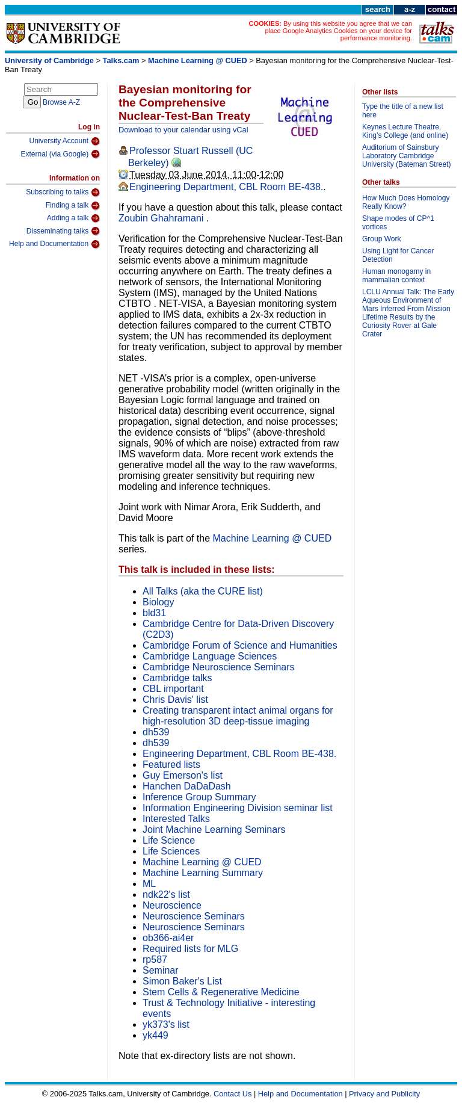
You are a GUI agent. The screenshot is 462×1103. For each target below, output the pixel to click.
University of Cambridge (49, 60)
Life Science (169, 840)
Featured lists (171, 764)
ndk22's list (166, 894)
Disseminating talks (63, 231)
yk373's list (166, 1024)
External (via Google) (60, 154)
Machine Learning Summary (203, 873)
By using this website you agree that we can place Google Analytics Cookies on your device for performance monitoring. (338, 31)
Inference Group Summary (199, 797)
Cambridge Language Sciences (210, 656)
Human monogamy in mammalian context (396, 275)
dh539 (156, 732)
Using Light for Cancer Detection (398, 255)
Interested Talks (176, 819)
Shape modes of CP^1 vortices (398, 222)
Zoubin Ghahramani (162, 218)
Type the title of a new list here (402, 110)
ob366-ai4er (168, 938)
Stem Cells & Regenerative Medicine (221, 992)
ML (149, 884)
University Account (64, 141)
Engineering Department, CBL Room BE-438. (226, 187)
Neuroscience (172, 905)
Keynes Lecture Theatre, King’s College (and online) (405, 131)
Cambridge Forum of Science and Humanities (240, 645)
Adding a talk (73, 218)
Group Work (381, 239)
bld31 (154, 613)
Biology (158, 602)
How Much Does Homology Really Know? (405, 202)
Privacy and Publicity (384, 1093)
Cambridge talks (177, 678)
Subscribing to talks (63, 192)
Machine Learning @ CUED (197, 60)
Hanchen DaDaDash (187, 786)
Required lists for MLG (190, 949)
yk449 (155, 1035)
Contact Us (232, 1093)
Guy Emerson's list (183, 775)
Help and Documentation (54, 244)
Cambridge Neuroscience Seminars (219, 667)
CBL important (173, 689)
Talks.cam (121, 60)
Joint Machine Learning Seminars (214, 829)
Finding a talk (73, 206)
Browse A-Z (61, 102)
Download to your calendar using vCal (183, 129)
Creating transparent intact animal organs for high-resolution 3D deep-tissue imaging (238, 715)
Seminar (161, 970)
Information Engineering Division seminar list (238, 808)
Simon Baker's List (182, 981)
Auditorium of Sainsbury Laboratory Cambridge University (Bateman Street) (406, 155)
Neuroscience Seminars (194, 916)
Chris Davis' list (175, 699)
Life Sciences (171, 851)
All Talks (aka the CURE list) (203, 591)
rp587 (155, 959)
